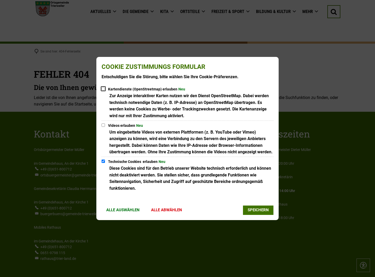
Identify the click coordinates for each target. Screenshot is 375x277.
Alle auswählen (123, 210)
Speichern (258, 210)
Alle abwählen (166, 210)
